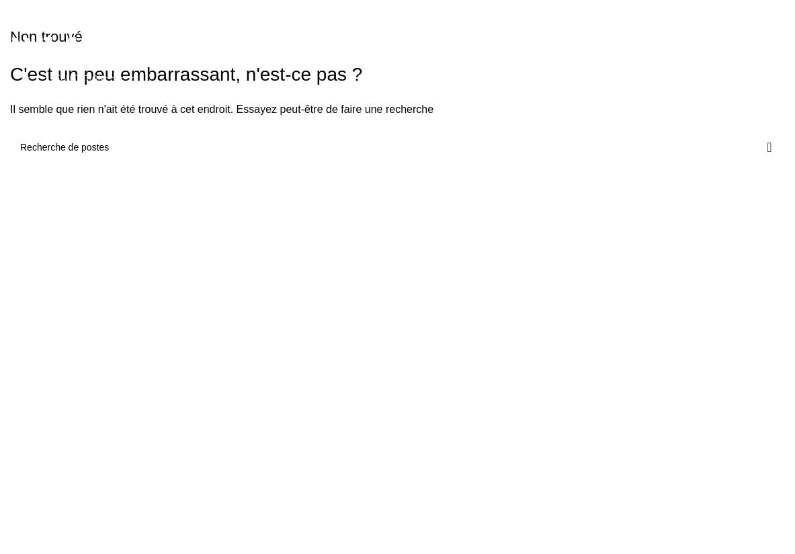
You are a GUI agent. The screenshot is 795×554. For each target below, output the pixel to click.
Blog (496, 435)
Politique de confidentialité (700, 425)
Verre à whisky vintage (375, 390)
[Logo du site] (76, 59)
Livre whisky (225, 459)
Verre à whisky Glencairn (380, 412)
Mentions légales (681, 402)
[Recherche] (397, 147)
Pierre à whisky (232, 390)
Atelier (500, 390)
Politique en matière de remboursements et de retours (709, 373)
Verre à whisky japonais (377, 367)
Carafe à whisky (233, 412)
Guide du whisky (521, 412)
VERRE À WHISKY (379, 339)
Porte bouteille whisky (245, 482)
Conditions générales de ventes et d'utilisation (712, 454)
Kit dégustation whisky (247, 367)
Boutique (505, 367)
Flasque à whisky (236, 435)
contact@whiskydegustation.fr (97, 494)
